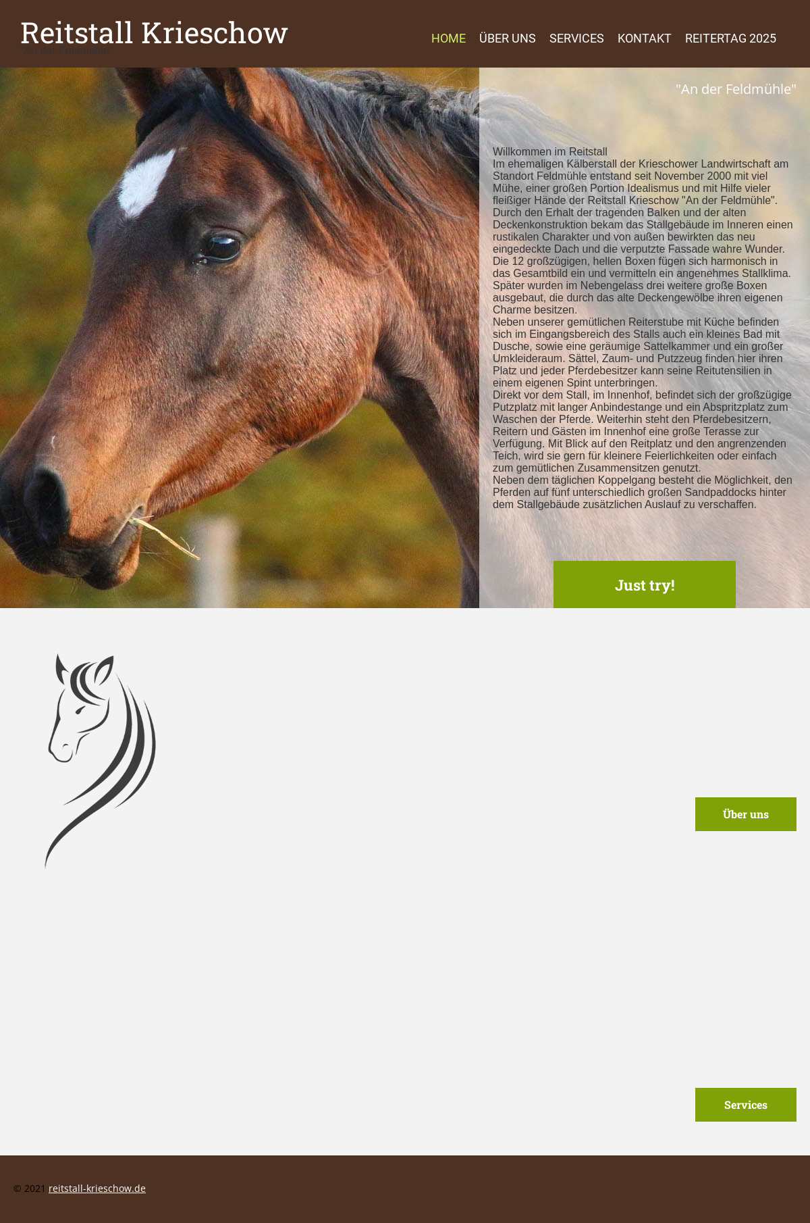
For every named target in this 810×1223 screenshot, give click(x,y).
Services (576, 38)
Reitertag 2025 (730, 38)
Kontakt (645, 38)
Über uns (507, 38)
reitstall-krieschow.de (97, 1188)
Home (448, 38)
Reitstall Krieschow (154, 32)
